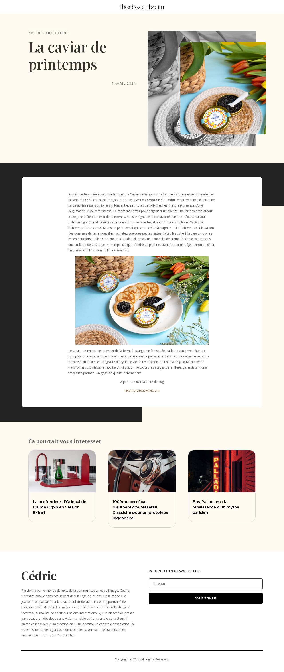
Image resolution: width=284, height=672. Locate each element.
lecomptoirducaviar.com (142, 390)
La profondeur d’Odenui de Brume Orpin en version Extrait (59, 507)
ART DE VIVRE (40, 33)
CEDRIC (62, 33)
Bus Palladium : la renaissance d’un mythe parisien (216, 507)
